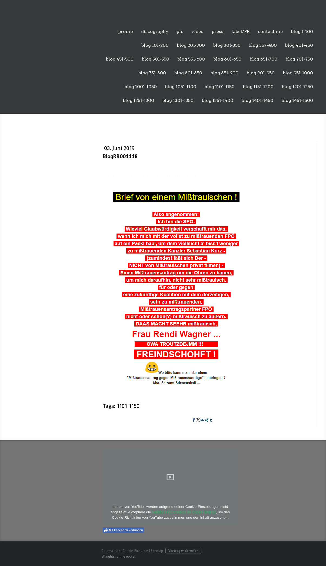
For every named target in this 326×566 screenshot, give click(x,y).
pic (180, 31)
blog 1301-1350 (178, 100)
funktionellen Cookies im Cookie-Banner (184, 512)
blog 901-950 (261, 72)
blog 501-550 (155, 59)
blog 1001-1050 (140, 86)
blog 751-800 (152, 72)
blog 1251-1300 (138, 100)
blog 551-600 (191, 59)
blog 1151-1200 (258, 86)
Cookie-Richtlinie (135, 550)
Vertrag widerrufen (183, 550)
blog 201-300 (191, 45)
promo (125, 31)
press (217, 31)
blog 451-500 (120, 59)
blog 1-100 (302, 31)
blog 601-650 (227, 59)
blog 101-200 (155, 45)
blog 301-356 (226, 45)
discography (154, 31)
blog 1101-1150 (219, 86)
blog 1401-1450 (257, 100)
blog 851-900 (224, 72)
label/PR (240, 31)
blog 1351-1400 (217, 100)
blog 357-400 (262, 45)
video (197, 31)
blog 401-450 (299, 45)
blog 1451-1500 (297, 100)
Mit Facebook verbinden (123, 530)
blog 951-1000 (298, 72)
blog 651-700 (263, 59)
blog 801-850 (188, 72)
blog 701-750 (299, 59)
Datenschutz (110, 550)
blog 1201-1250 (297, 86)
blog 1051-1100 (180, 86)
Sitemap (157, 550)
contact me (270, 31)
